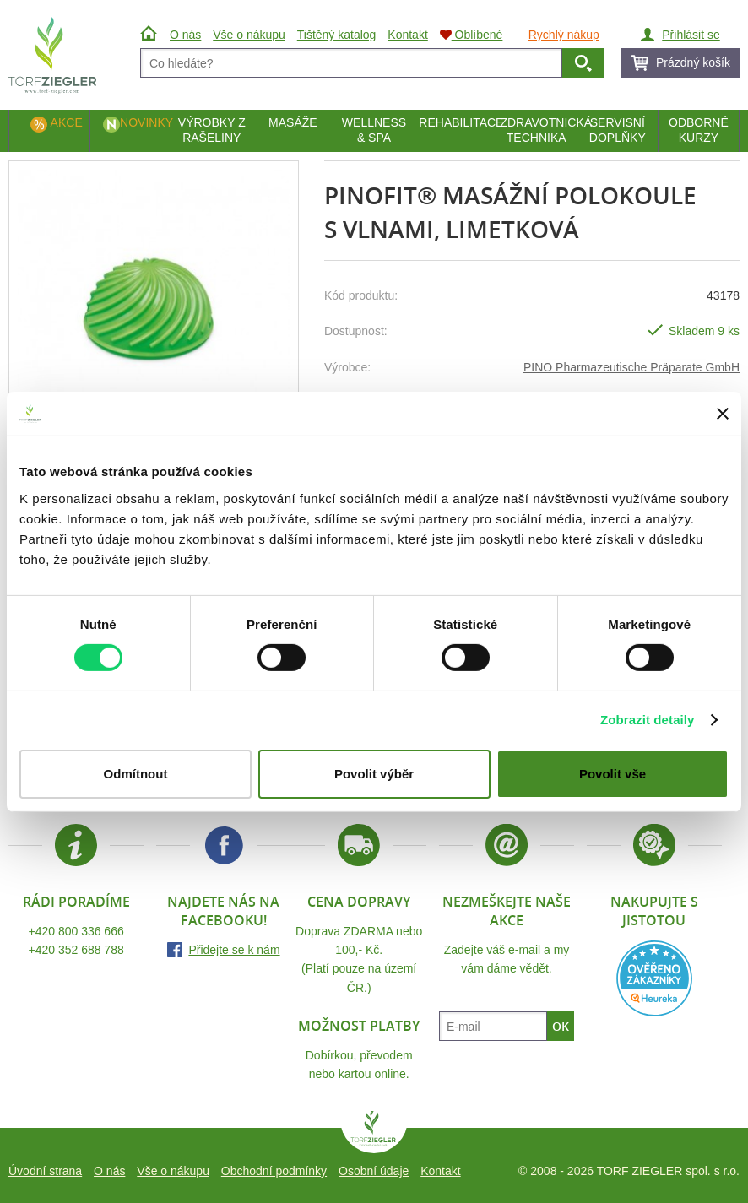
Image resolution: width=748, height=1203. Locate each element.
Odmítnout (136, 774)
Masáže (292, 122)
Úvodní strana (45, 1171)
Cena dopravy (358, 901)
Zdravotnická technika (538, 130)
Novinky (145, 122)
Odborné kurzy (699, 130)
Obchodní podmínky (274, 1171)
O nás (109, 1171)
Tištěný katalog (337, 34)
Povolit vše (612, 774)
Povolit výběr (374, 774)
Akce (67, 122)
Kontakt (440, 1171)
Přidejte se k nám (233, 949)
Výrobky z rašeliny (212, 130)
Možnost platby (359, 1025)
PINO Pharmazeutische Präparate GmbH (631, 367)
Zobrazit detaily (647, 720)
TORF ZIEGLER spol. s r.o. (374, 1132)
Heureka (654, 978)
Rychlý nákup (563, 34)
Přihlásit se (690, 34)
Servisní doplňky (617, 130)
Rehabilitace (457, 122)
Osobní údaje (374, 1171)
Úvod (150, 34)
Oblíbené (471, 34)
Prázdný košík (693, 62)
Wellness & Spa (374, 130)
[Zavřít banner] (723, 414)
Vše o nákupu (173, 1171)
